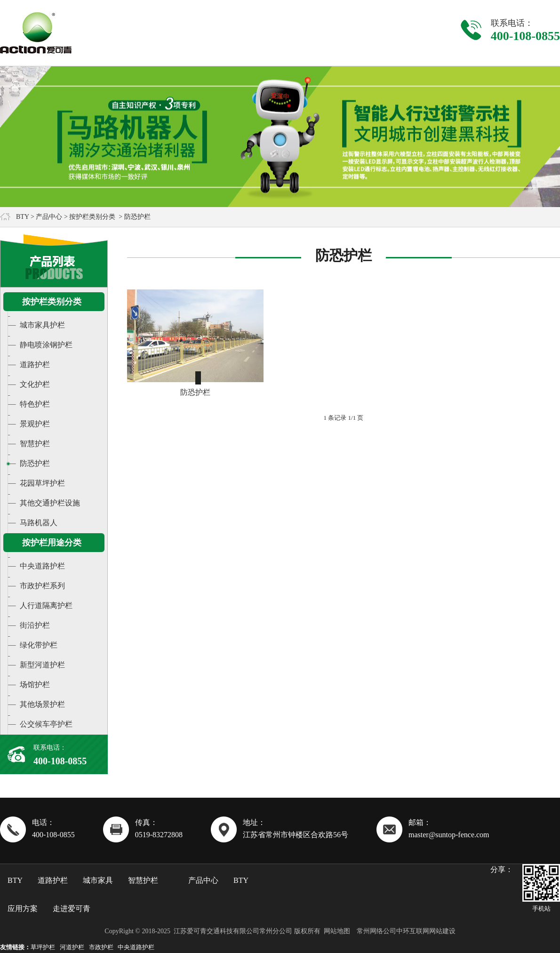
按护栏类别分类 (92, 216)
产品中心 (49, 216)
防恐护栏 (195, 392)
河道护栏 (72, 947)
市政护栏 (101, 947)
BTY (22, 216)
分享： (501, 869)
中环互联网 (412, 931)
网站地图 (337, 931)
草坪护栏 (43, 947)
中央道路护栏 (136, 947)
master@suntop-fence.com (448, 835)
